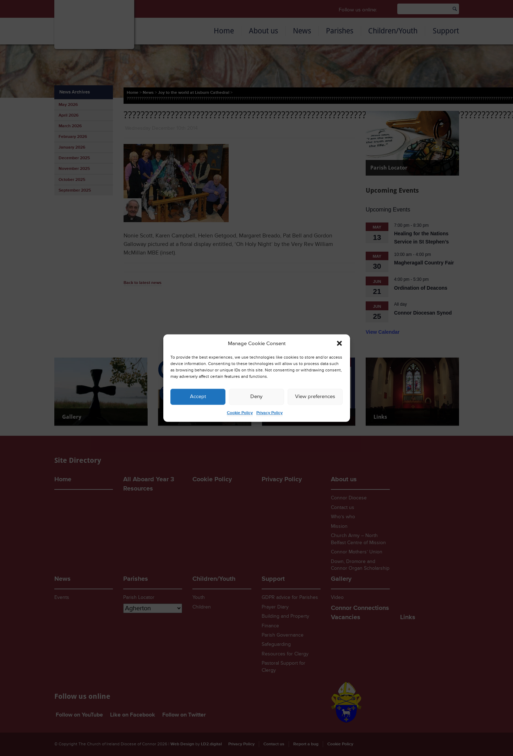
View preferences (315, 396)
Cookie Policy (240, 412)
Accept (198, 396)
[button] (339, 343)
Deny (256, 396)
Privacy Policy (269, 412)
